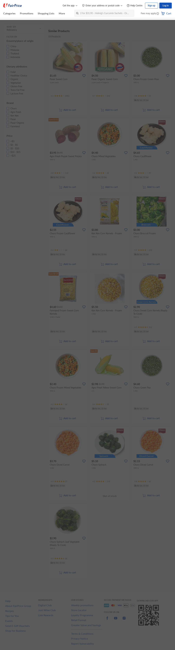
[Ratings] (60, 96)
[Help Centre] (134, 5)
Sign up (151, 5)
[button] (157, 13)
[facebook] (107, 620)
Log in (166, 5)
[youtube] (115, 620)
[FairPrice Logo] (12, 5)
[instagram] (124, 620)
